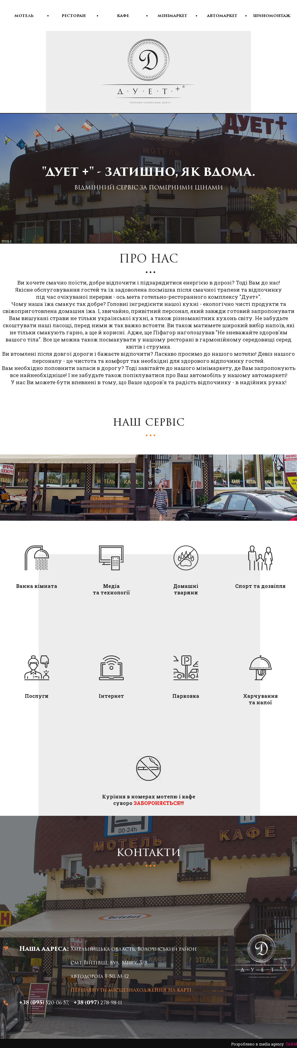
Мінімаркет (172, 16)
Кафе (123, 16)
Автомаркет (222, 16)
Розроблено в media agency (264, 1043)
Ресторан (74, 16)
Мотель (24, 16)
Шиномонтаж (271, 16)
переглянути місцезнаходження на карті (131, 990)
